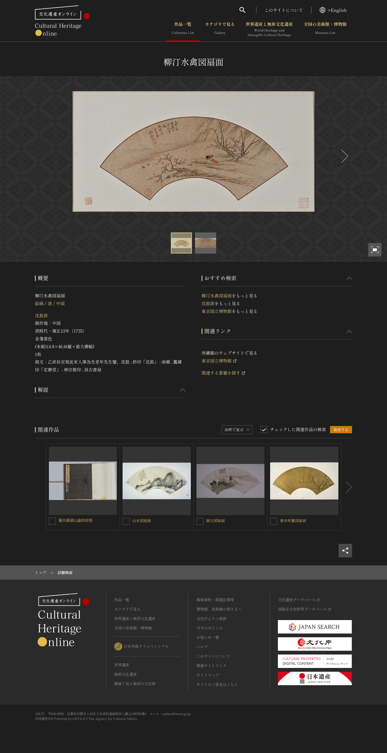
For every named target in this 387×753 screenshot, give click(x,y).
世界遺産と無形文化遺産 (269, 29)
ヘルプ (202, 646)
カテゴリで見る (220, 29)
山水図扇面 (141, 520)
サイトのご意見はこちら (217, 684)
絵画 (39, 303)
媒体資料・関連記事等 (215, 599)
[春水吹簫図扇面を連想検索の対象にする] (273, 521)
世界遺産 (121, 664)
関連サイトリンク (211, 665)
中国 (60, 303)
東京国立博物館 (217, 311)
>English (333, 10)
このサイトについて (283, 10)
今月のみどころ (209, 628)
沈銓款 (41, 315)
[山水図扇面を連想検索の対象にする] (126, 521)
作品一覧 (183, 29)
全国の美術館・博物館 (325, 29)
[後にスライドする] (344, 156)
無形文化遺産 (125, 674)
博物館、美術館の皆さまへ (219, 609)
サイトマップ (207, 675)
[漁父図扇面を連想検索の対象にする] (199, 521)
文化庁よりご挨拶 (211, 618)
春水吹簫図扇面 (293, 520)
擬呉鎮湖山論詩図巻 (75, 520)
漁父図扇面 (215, 520)
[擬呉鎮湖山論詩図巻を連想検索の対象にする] (52, 521)
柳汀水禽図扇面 (217, 295)
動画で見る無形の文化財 (135, 683)
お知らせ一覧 (207, 637)
